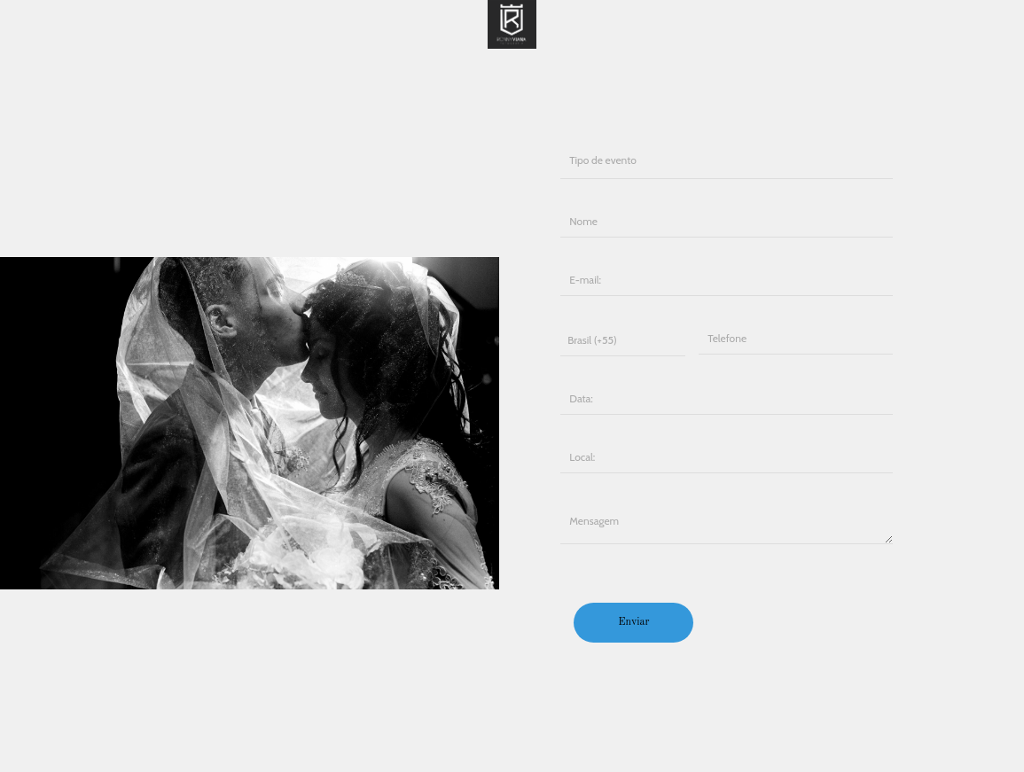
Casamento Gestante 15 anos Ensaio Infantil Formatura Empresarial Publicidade (726, 159)
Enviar (633, 622)
